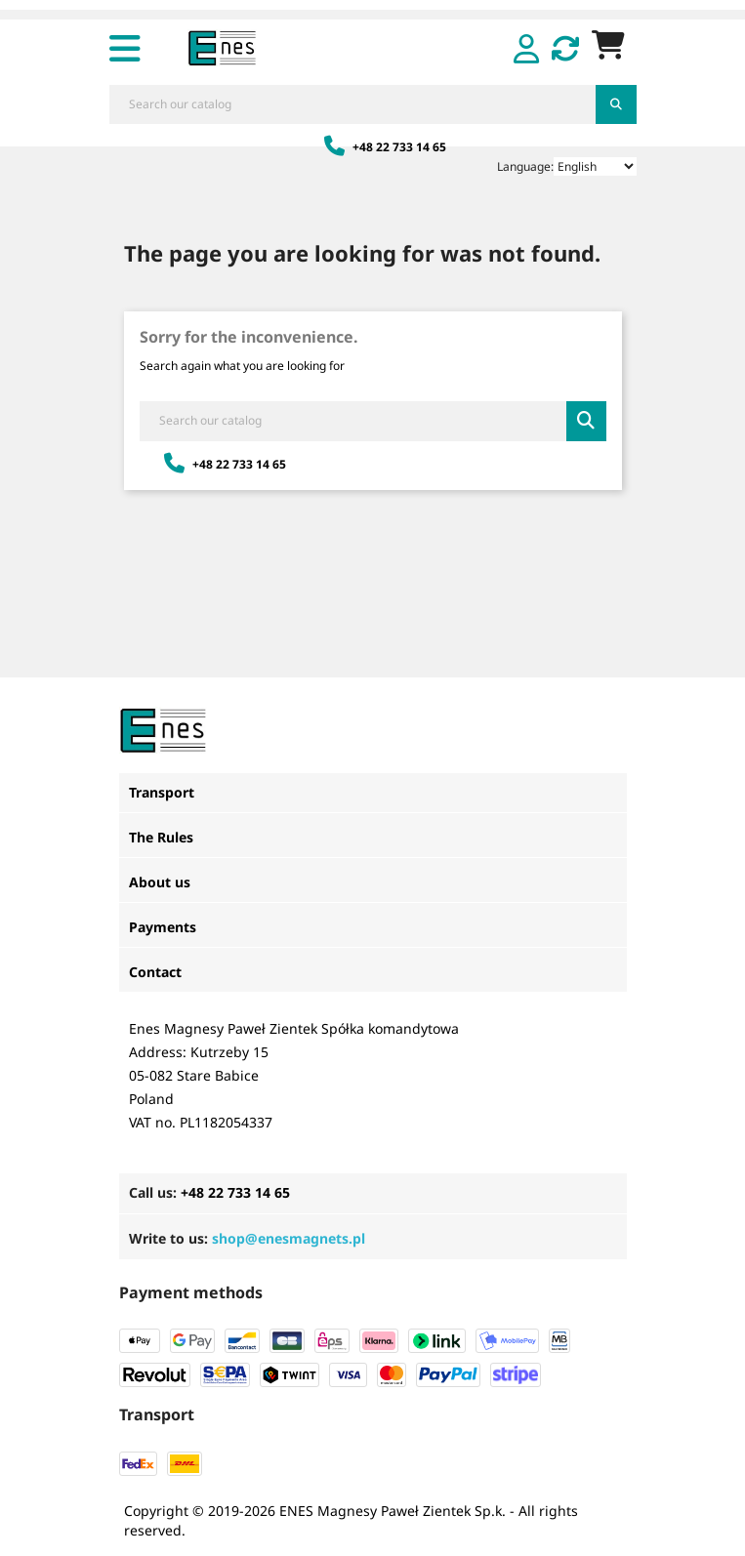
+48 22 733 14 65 (235, 1192)
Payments (162, 927)
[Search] (353, 104)
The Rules (161, 837)
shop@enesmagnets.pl (288, 1238)
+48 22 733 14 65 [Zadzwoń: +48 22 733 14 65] (385, 147)
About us (159, 882)
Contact (155, 971)
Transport (161, 792)
